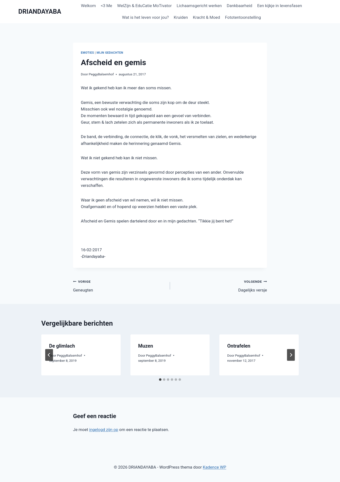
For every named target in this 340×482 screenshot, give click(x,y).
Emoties (87, 52)
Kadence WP (214, 467)
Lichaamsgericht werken (199, 5)
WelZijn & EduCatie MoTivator (144, 5)
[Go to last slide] (49, 355)
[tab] (160, 379)
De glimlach (62, 346)
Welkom (88, 5)
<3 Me (106, 5)
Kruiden (181, 17)
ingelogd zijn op (103, 429)
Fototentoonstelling (243, 17)
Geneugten (119, 285)
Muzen (145, 346)
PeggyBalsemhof (101, 74)
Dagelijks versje (220, 285)
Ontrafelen (238, 346)
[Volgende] (291, 355)
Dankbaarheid (239, 5)
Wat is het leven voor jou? (145, 17)
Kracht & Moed (206, 17)
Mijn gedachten (110, 52)
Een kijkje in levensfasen (279, 5)
